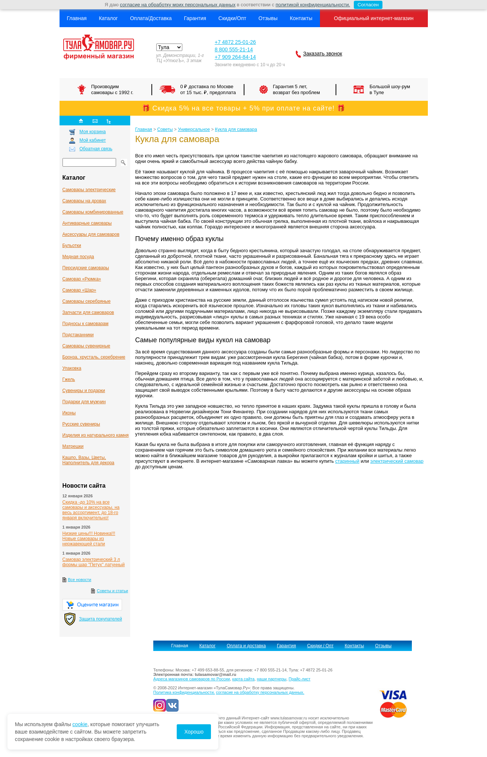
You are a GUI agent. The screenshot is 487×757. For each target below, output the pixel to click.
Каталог (108, 18)
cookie (80, 724)
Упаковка (72, 368)
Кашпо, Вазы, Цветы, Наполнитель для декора (89, 460)
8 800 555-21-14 (234, 49)
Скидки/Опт (232, 18)
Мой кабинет (93, 140)
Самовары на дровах (84, 200)
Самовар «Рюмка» (82, 279)
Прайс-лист (300, 679)
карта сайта (243, 679)
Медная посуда (78, 256)
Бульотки (72, 245)
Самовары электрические (89, 189)
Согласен (366, 5)
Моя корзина (93, 131)
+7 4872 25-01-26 (235, 42)
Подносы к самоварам (86, 323)
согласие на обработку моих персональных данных (178, 4)
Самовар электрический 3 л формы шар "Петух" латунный (94, 562)
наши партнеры (271, 679)
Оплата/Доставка (151, 18)
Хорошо (194, 732)
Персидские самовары (86, 267)
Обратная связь (96, 148)
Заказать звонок (322, 54)
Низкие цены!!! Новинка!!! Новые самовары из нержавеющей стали (89, 538)
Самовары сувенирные (86, 346)
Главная (77, 18)
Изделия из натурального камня (96, 435)
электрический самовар (396, 461)
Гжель (69, 379)
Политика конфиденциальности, (184, 692)
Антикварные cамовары (87, 223)
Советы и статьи (112, 590)
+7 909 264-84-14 (235, 57)
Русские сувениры (81, 424)
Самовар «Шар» (79, 290)
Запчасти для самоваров (88, 312)
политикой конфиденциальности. (313, 4)
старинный (347, 461)
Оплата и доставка (246, 645)
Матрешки (73, 446)
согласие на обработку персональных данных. (260, 692)
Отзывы (268, 18)
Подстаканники (78, 334)
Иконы (69, 413)
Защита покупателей (100, 619)
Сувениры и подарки (84, 390)
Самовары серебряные (87, 301)
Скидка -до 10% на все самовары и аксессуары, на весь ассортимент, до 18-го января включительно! (91, 510)
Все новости (80, 579)
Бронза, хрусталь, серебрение (94, 357)
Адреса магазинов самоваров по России (191, 679)
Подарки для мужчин (84, 401)
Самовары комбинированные (93, 212)
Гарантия (195, 18)
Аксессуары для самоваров (91, 234)
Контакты (301, 18)
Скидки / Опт (320, 645)
